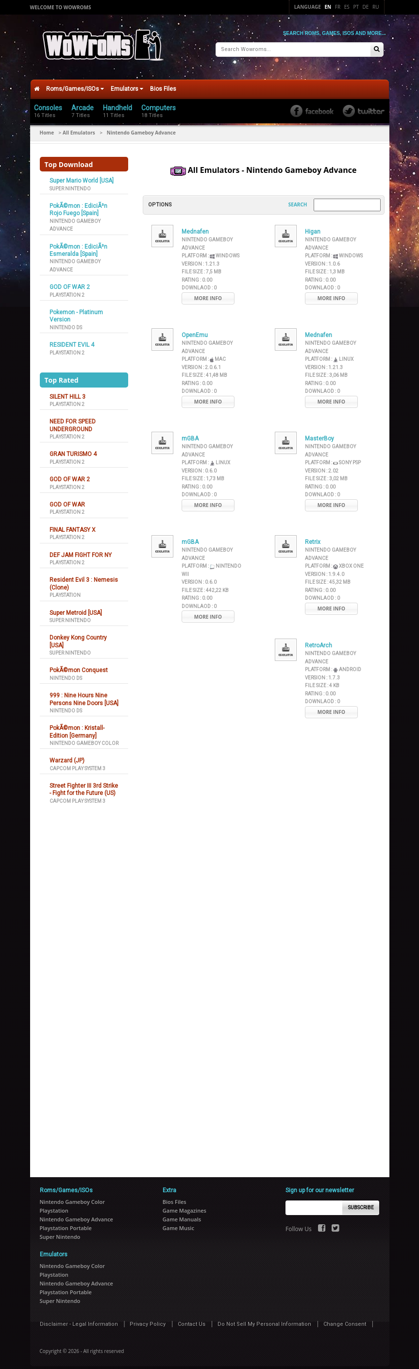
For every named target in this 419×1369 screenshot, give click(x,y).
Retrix (312, 535)
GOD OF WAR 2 (70, 280)
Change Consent (344, 1318)
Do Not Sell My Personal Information (264, 1318)
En (328, 6)
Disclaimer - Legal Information (79, 1318)
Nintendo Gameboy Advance (76, 1213)
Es (347, 6)
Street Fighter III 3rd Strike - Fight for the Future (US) (84, 783)
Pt (356, 6)
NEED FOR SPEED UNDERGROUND (73, 419)
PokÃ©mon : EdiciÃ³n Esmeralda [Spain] (78, 244)
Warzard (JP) (67, 754)
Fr (337, 6)
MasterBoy (319, 432)
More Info (208, 291)
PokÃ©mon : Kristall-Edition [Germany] (77, 725)
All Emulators (79, 126)
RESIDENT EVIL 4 (72, 338)
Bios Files (163, 82)
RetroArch (318, 639)
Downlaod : (199, 281)
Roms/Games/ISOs (75, 82)
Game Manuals (182, 1213)
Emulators (127, 82)
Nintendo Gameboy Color (84, 737)
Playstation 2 (67, 288)
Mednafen (195, 225)
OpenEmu (195, 328)
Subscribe (361, 1200)
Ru (375, 6)
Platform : (210, 249)
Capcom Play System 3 (77, 761)
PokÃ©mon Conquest (79, 663)
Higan (312, 225)
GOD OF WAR (67, 498)
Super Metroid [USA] (76, 606)
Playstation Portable (66, 1221)
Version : (200, 257)
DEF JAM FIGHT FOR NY (81, 548)
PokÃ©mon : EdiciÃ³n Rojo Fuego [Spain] (78, 203)
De (366, 6)
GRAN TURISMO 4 (73, 447)
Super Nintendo (70, 182)
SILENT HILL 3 (67, 390)
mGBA (190, 432)
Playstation (65, 589)
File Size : (201, 265)
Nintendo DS (66, 320)
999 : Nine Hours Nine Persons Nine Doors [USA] (84, 693)
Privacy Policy (148, 1318)
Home (47, 126)
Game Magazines (184, 1204)
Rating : (197, 273)
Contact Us (191, 1318)
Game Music (178, 1221)
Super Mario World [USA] (82, 174)
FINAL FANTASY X (73, 523)
